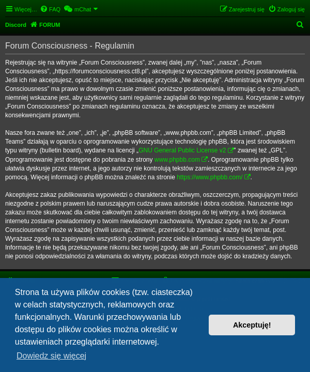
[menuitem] (50, 9)
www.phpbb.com (177, 159)
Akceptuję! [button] (252, 325)
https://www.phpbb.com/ (209, 177)
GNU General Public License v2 (182, 150)
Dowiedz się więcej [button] (51, 355)
